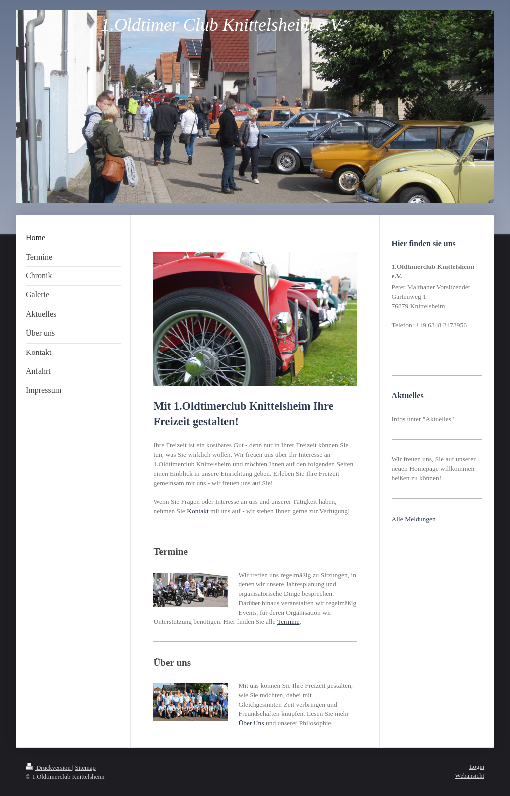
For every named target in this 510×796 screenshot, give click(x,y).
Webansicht (469, 775)
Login (476, 766)
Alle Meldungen (414, 519)
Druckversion (49, 767)
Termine (288, 621)
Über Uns (251, 723)
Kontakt (198, 511)
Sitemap (85, 767)
